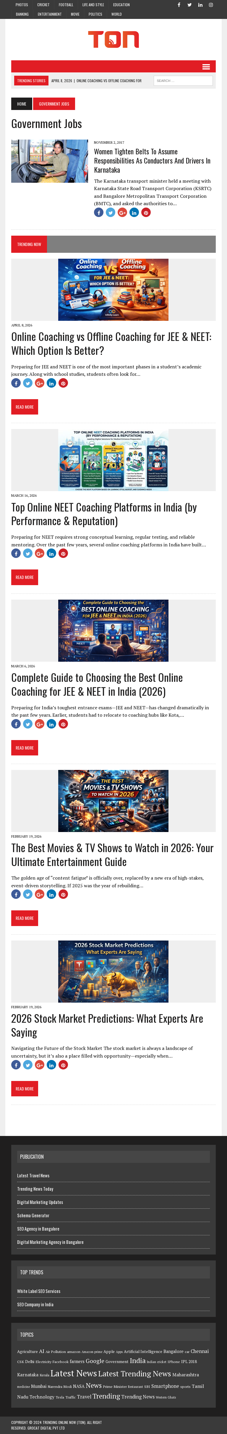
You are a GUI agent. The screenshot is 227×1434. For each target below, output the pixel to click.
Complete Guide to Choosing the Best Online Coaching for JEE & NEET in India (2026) (97, 684)
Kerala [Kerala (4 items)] (44, 1375)
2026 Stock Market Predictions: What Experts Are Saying (107, 1025)
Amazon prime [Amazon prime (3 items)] (92, 1352)
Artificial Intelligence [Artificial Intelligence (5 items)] (143, 1351)
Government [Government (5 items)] (117, 1361)
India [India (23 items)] (138, 1360)
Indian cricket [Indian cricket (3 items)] (156, 1362)
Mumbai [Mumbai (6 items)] (38, 1386)
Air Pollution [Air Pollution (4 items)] (56, 1351)
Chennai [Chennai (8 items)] (200, 1351)
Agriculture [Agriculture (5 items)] (27, 1351)
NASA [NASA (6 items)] (79, 1386)
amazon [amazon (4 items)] (73, 1351)
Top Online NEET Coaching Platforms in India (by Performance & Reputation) (104, 513)
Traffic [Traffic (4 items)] (70, 1397)
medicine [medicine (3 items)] (23, 1387)
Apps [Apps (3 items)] (119, 1352)
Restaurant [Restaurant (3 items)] (135, 1387)
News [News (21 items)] (94, 1385)
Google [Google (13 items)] (95, 1361)
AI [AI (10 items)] (41, 1350)
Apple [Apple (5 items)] (109, 1351)
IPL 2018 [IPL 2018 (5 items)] (189, 1361)
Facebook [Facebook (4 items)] (61, 1361)
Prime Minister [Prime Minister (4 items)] (115, 1386)
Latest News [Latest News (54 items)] (74, 1373)
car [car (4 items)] (187, 1351)
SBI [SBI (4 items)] (147, 1386)
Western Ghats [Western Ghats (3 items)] (166, 1397)
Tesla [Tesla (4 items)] (60, 1397)
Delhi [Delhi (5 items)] (29, 1361)
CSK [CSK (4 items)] (20, 1361)
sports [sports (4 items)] (185, 1386)
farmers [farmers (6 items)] (77, 1361)
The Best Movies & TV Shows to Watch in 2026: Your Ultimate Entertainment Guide (112, 854)
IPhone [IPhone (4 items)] (174, 1361)
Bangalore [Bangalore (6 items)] (173, 1351)
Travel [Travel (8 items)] (84, 1396)
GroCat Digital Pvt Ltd (46, 1427)
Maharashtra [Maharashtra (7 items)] (185, 1375)
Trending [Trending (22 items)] (106, 1396)
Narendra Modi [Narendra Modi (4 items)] (60, 1386)
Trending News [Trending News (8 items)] (138, 1396)
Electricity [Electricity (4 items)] (43, 1361)
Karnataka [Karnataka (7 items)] (27, 1375)
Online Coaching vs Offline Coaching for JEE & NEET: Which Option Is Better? (111, 343)
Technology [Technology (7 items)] (42, 1397)
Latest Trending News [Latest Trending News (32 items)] (134, 1373)
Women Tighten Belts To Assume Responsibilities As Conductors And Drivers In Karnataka (152, 160)
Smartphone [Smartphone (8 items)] (165, 1386)
